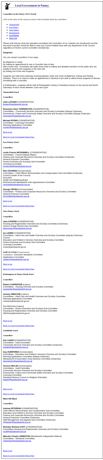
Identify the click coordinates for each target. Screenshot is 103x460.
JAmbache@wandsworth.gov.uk (16, 301)
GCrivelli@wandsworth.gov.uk (16, 196)
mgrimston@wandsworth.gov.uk (17, 441)
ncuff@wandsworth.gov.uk (14, 431)
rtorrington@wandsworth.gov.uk (17, 116)
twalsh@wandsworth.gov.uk (15, 379)
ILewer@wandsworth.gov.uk (14, 247)
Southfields (14, 35)
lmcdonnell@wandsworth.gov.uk (17, 166)
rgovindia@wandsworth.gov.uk (16, 184)
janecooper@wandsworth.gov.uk (17, 228)
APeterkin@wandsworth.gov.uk (17, 422)
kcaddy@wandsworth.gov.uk (15, 347)
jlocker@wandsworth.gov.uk (15, 104)
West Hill (13, 38)
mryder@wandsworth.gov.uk (15, 127)
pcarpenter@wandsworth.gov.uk (17, 289)
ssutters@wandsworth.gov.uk (16, 259)
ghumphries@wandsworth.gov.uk (17, 361)
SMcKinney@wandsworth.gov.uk (16, 313)
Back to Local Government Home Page (18, 137)
